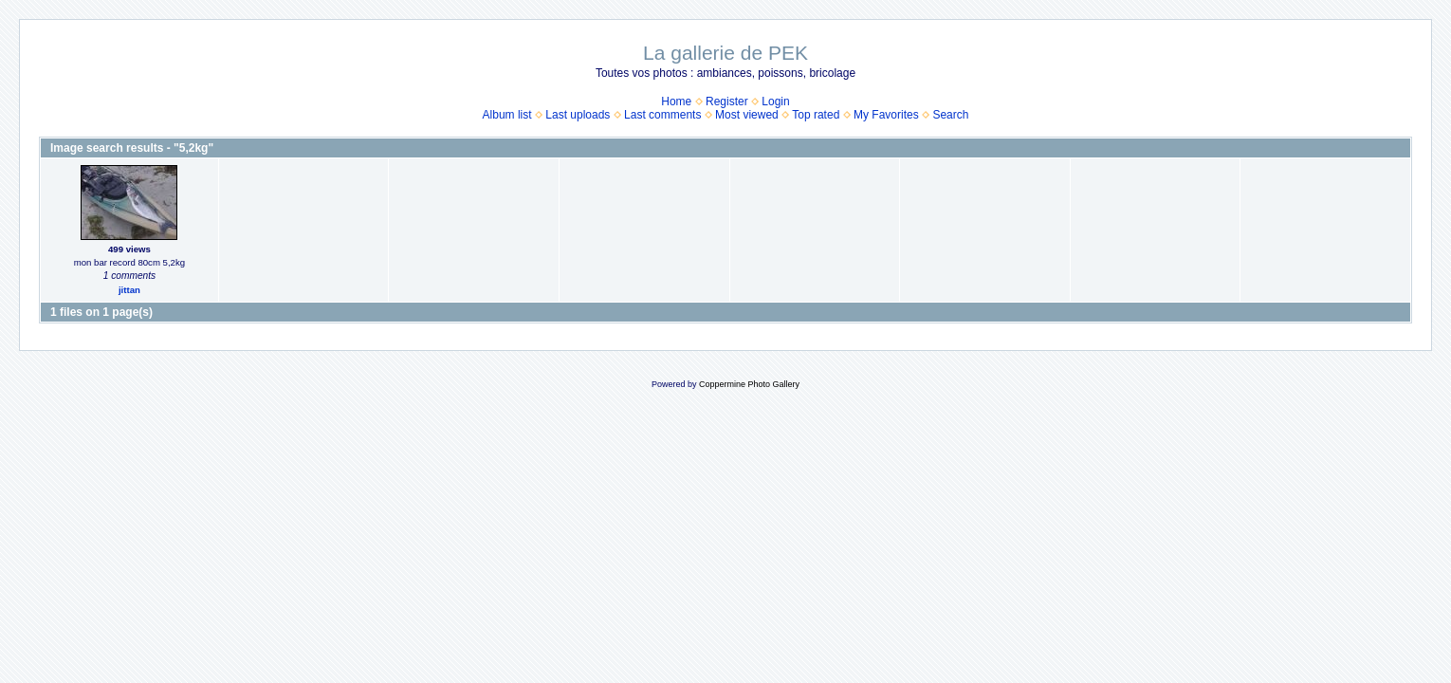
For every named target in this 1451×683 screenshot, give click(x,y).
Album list (507, 114)
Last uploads (577, 114)
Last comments (662, 114)
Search (950, 114)
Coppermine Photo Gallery (749, 384)
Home (676, 101)
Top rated (815, 114)
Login (775, 101)
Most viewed (747, 114)
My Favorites (886, 114)
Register (727, 101)
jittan (129, 290)
